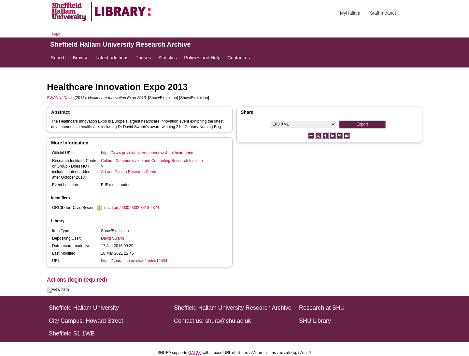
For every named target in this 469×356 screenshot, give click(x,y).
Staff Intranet (383, 13)
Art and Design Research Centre (129, 172)
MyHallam (350, 13)
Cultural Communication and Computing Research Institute (152, 160)
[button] (49, 290)
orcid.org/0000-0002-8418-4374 (131, 207)
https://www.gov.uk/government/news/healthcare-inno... (148, 153)
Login (56, 33)
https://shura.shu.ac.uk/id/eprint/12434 (134, 261)
